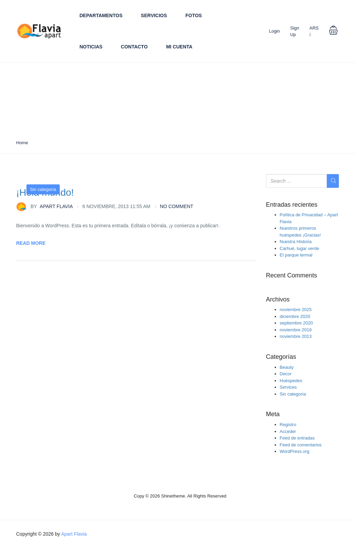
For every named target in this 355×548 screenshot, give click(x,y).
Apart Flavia (44, 207)
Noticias (91, 46)
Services (288, 387)
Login (274, 31)
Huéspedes (291, 380)
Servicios (154, 15)
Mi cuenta (179, 46)
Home (22, 142)
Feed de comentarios (301, 444)
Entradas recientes (292, 205)
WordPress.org (294, 451)
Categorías (281, 357)
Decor (286, 373)
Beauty (287, 367)
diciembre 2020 (295, 316)
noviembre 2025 (296, 309)
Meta (273, 414)
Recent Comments (291, 275)
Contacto (134, 46)
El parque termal (296, 255)
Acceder (288, 431)
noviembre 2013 (296, 336)
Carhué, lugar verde (299, 248)
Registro (288, 424)
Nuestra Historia (296, 241)
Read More (31, 243)
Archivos (278, 299)
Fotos (193, 15)
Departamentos (101, 15)
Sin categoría (43, 189)
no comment (176, 206)
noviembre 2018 (296, 329)
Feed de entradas (297, 438)
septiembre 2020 (296, 323)
